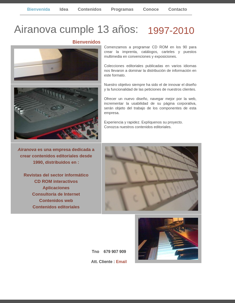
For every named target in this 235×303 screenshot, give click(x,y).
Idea (64, 9)
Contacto (178, 9)
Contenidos (90, 9)
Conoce (151, 9)
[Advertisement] (46, 248)
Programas (123, 9)
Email (121, 261)
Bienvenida (39, 9)
